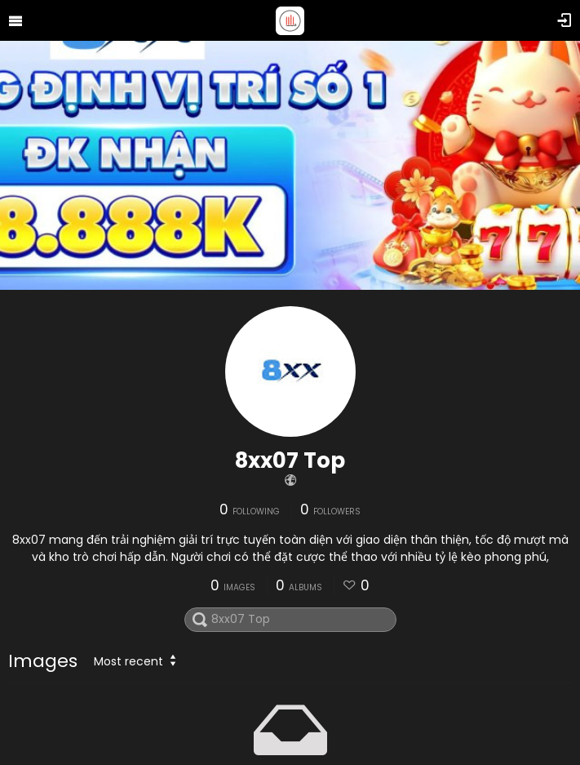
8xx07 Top (290, 460)
